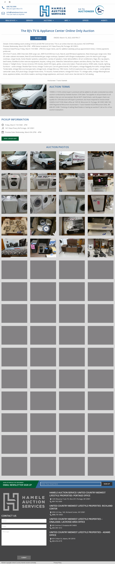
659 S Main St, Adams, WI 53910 (62, 539)
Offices (85, 20)
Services (29, 20)
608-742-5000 (55, 501)
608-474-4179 (55, 541)
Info (66, 20)
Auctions (48, 20)
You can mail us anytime (17, 13)
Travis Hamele (61, 80)
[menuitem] (10, 20)
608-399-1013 (55, 528)
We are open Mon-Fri (14, 8)
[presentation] (16, 551)
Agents (104, 20)
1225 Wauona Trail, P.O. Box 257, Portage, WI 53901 (69, 499)
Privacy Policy (57, 563)
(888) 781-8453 (56, 515)
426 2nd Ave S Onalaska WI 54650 (63, 525)
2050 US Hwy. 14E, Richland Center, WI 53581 (67, 512)
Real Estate (10, 20)
